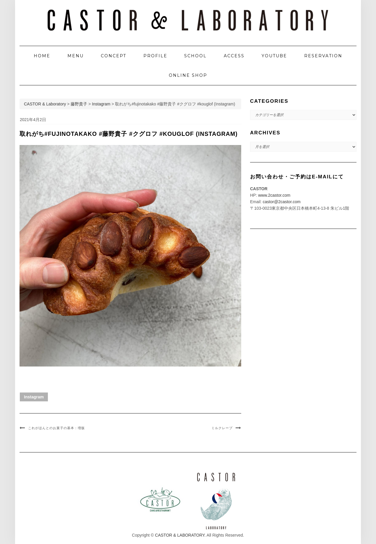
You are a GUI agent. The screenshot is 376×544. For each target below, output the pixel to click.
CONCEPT (113, 55)
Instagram (34, 397)
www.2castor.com (274, 195)
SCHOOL (195, 55)
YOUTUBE (274, 55)
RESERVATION (323, 55)
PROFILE (155, 55)
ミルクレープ (222, 428)
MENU (75, 55)
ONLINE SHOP (188, 75)
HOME (42, 55)
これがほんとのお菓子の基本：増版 (56, 428)
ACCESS (234, 55)
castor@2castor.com (282, 201)
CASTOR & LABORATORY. (180, 535)
